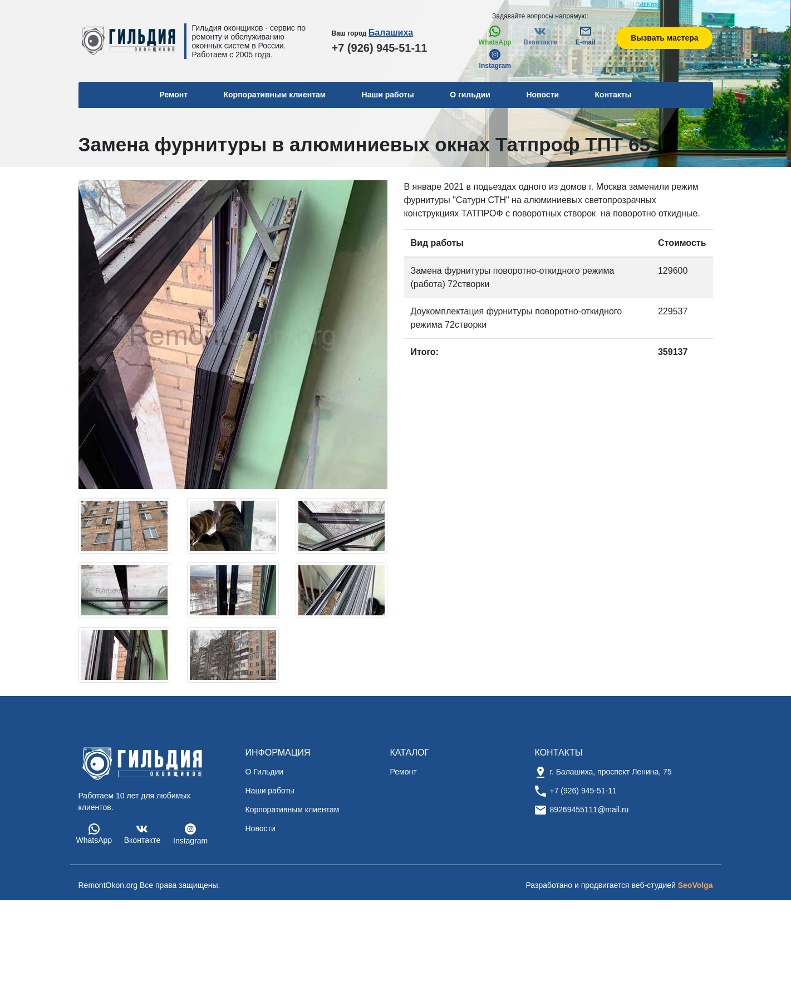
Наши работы (388, 94)
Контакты (613, 94)
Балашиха (391, 32)
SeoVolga (695, 885)
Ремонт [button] (173, 94)
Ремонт (403, 771)
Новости (542, 94)
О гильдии (470, 94)
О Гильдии (264, 771)
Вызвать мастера (664, 37)
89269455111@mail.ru (589, 809)
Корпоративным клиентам (275, 94)
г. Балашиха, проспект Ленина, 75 (611, 771)
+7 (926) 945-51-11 (380, 48)
